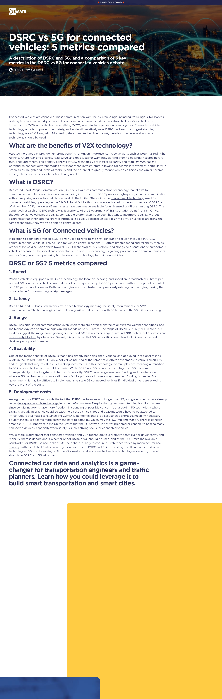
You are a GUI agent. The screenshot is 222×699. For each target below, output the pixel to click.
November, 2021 (23, 206)
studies (14, 333)
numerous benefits (63, 153)
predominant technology (127, 198)
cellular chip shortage (118, 415)
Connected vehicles (22, 117)
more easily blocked (22, 337)
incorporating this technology (38, 403)
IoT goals (21, 364)
